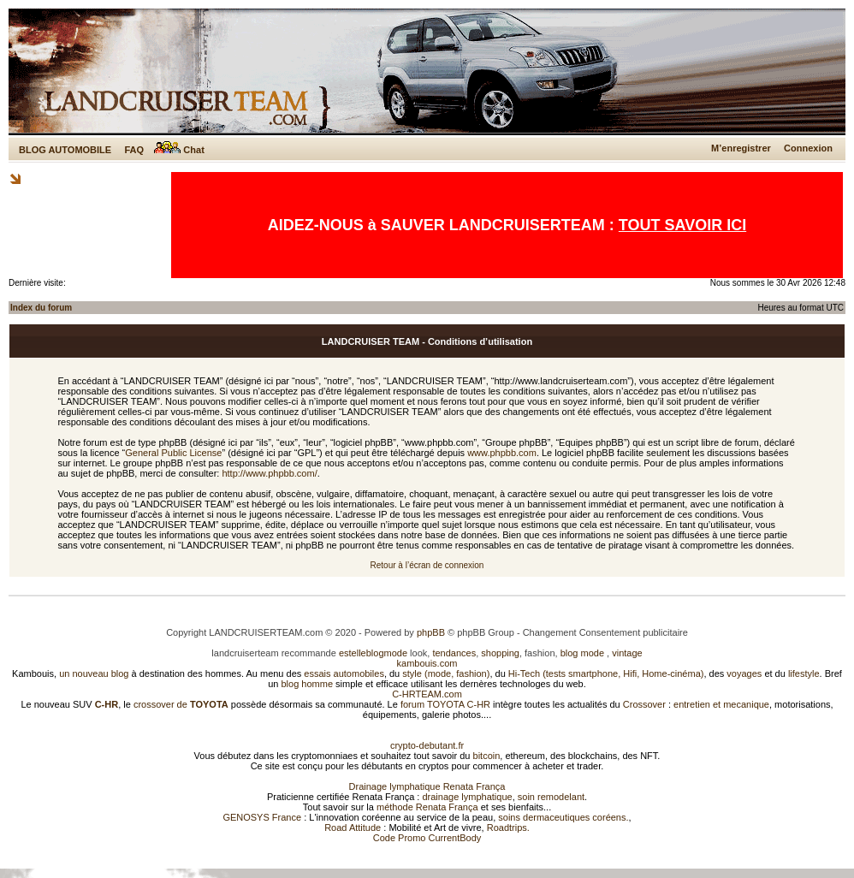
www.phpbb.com (502, 453)
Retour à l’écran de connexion (427, 565)
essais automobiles (344, 673)
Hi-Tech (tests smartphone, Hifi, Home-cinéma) (606, 673)
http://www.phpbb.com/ (269, 473)
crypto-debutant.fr (427, 745)
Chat (179, 150)
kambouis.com (427, 663)
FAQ (134, 150)
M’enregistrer (741, 148)
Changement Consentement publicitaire (605, 632)
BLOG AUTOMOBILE (65, 150)
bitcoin (487, 755)
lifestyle (804, 673)
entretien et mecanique (721, 704)
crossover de (179, 704)
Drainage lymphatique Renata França (427, 786)
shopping (500, 653)
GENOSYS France (261, 817)
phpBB (431, 632)
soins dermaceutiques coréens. (563, 817)
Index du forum (41, 307)
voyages (744, 673)
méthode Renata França (427, 807)
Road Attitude (352, 827)
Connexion (808, 148)
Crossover (644, 704)
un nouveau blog (93, 673)
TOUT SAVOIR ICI (682, 225)
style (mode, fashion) (445, 673)
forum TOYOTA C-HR (445, 704)
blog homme (308, 684)
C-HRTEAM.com (427, 694)
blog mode (582, 653)
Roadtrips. (508, 827)
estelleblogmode (373, 653)
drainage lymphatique (467, 797)
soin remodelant (551, 797)
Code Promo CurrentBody (427, 838)
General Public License (173, 453)
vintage (627, 653)
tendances (454, 653)
